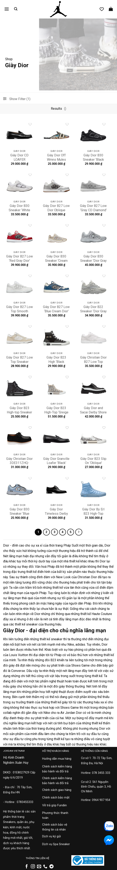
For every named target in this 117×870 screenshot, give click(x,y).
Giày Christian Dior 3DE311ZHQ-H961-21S (19, 463)
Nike (70, 644)
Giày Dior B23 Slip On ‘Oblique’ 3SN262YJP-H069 (93, 463)
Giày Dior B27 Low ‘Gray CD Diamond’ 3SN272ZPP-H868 (93, 212)
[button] (6, 9)
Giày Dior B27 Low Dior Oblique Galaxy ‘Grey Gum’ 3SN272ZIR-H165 (56, 212)
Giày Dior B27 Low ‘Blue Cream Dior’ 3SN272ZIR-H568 (56, 311)
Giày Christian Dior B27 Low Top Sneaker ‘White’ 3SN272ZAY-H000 (93, 363)
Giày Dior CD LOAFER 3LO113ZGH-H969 (19, 161)
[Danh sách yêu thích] (102, 9)
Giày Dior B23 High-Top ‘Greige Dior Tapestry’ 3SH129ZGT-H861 (56, 414)
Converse (18, 671)
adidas (80, 644)
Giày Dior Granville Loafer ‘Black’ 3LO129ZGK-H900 (56, 463)
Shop (9, 59)
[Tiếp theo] (78, 532)
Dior (6, 545)
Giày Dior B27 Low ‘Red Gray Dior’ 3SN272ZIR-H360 (19, 260)
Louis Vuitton (18, 655)
